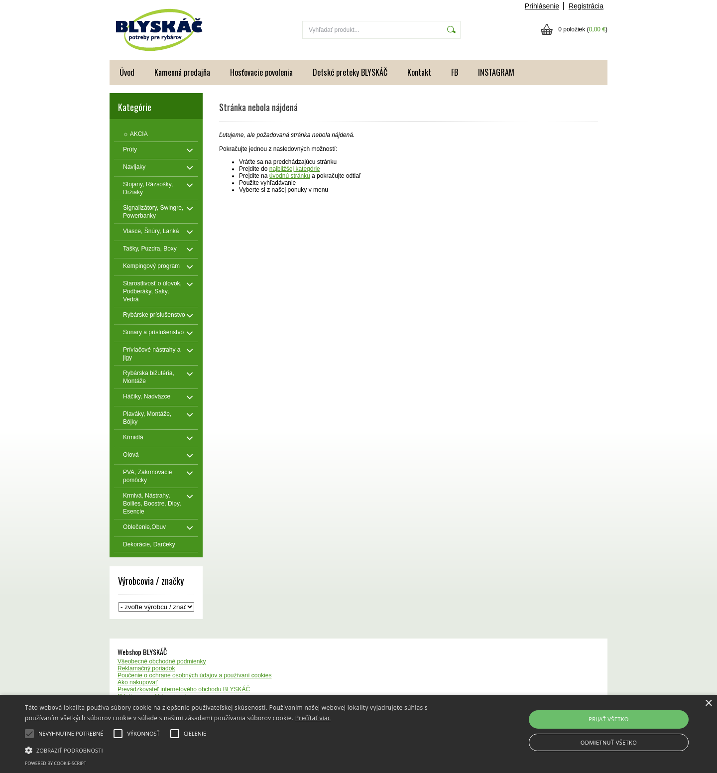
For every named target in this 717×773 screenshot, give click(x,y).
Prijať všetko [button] (609, 719)
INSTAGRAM (496, 72)
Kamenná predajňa (182, 72)
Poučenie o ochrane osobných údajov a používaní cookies (195, 675)
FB (454, 72)
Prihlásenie (542, 6)
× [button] (708, 703)
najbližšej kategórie (294, 168)
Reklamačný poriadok (146, 668)
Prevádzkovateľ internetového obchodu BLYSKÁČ (184, 689)
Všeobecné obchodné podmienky (162, 661)
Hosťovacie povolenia (261, 72)
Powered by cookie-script (55, 763)
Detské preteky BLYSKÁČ (350, 72)
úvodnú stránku (289, 175)
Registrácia (586, 6)
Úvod (127, 72)
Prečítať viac (313, 718)
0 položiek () (582, 29)
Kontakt (419, 72)
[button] (242, 749)
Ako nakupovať (138, 682)
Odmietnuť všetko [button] (609, 742)
